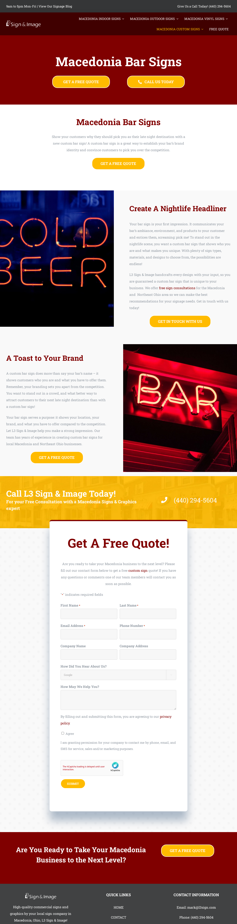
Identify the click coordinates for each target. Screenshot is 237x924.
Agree (70, 735)
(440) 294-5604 (202, 917)
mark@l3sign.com (201, 907)
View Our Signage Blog (55, 6)
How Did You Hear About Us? (84, 667)
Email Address (73, 627)
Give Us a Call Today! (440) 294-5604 (204, 6)
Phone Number (132, 627)
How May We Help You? (80, 687)
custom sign (138, 571)
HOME (119, 907)
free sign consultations (178, 288)
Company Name (73, 647)
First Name (70, 606)
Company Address (134, 647)
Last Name (129, 606)
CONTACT (118, 917)
